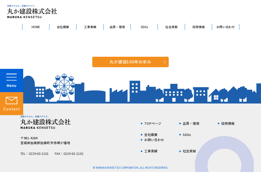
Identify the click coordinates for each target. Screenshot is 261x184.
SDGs (144, 27)
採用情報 (198, 27)
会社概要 (63, 27)
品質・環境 (117, 27)
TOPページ (152, 123)
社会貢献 (171, 27)
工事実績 (90, 27)
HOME (36, 27)
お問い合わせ (225, 27)
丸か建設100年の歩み (130, 62)
